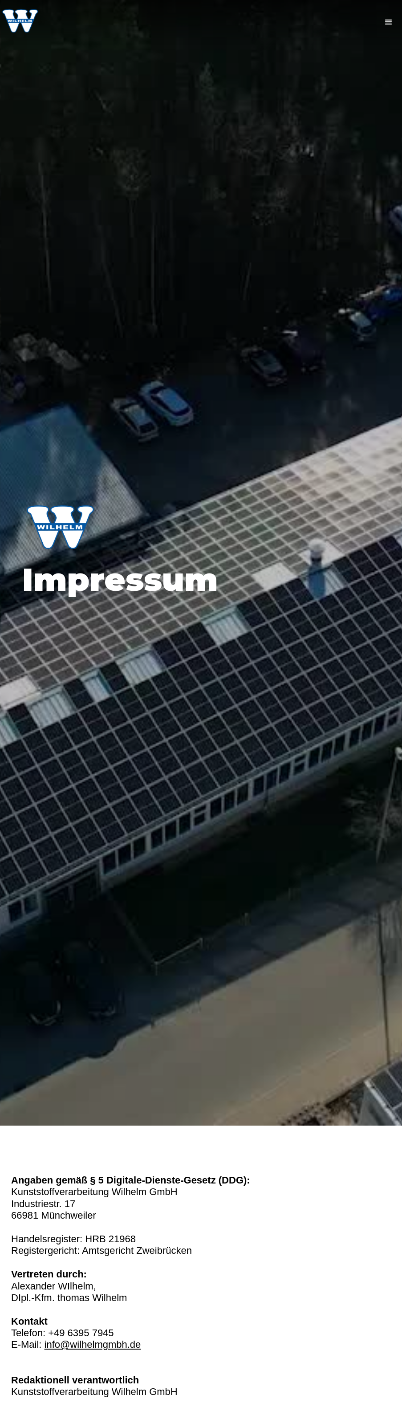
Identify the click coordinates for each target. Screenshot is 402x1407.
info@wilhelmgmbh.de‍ (93, 1344)
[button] (388, 22)
